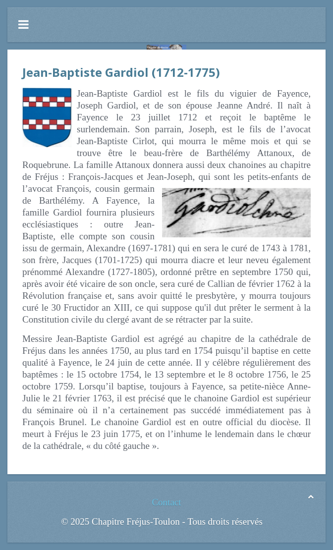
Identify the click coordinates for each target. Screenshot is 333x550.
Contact (166, 502)
